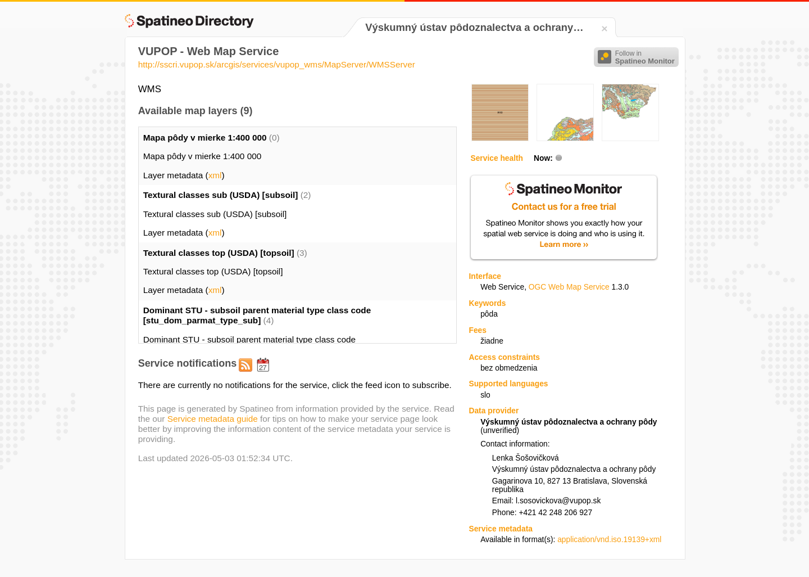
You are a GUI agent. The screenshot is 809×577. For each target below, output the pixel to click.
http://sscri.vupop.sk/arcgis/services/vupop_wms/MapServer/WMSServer (276, 64)
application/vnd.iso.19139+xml (609, 539)
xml (215, 175)
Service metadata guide (212, 418)
